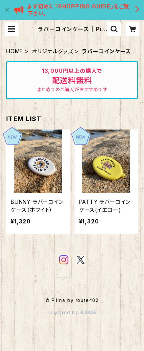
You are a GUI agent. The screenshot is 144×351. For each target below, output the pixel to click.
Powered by (72, 312)
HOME (14, 51)
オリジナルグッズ (52, 51)
